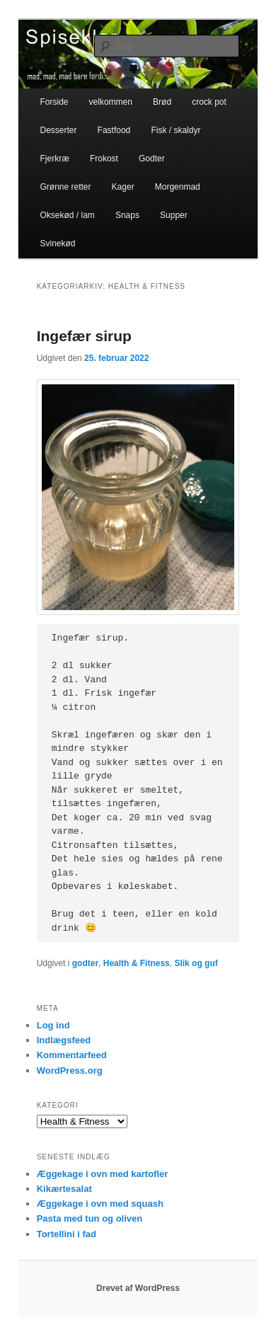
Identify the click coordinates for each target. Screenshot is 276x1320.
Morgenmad (177, 187)
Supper (174, 215)
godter (85, 963)
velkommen (110, 102)
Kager (123, 187)
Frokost (104, 158)
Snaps (127, 215)
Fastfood (114, 130)
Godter (152, 158)
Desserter (58, 130)
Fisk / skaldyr (175, 130)
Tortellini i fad (66, 1234)
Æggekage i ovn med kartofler (102, 1174)
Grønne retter (65, 187)
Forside (54, 102)
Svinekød (57, 243)
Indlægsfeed (64, 1040)
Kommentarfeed (72, 1055)
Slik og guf (195, 963)
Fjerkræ (54, 158)
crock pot (209, 102)
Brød (162, 102)
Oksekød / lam (67, 215)
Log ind (53, 1025)
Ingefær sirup (84, 336)
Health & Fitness (136, 963)
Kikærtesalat (64, 1188)
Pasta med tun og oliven (90, 1218)
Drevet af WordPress (138, 1288)
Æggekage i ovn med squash (100, 1203)
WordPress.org (70, 1070)
